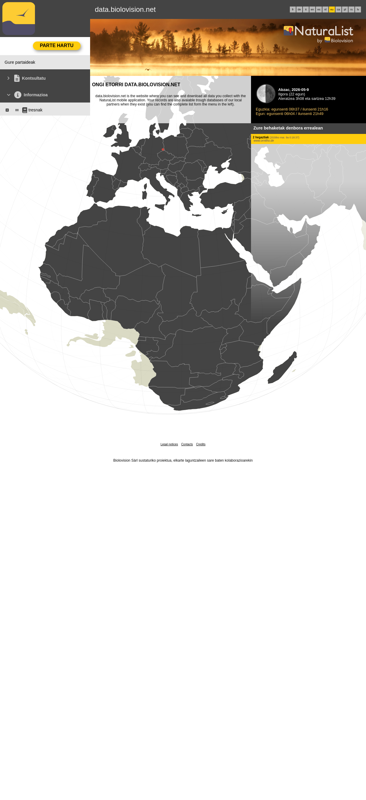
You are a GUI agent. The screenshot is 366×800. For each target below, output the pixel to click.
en (312, 9)
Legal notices (169, 444)
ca (338, 9)
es (318, 9)
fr (293, 9)
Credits (201, 444)
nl (325, 9)
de (299, 9)
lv (358, 9)
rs (351, 9)
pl (345, 9)
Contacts (187, 444)
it (306, 9)
